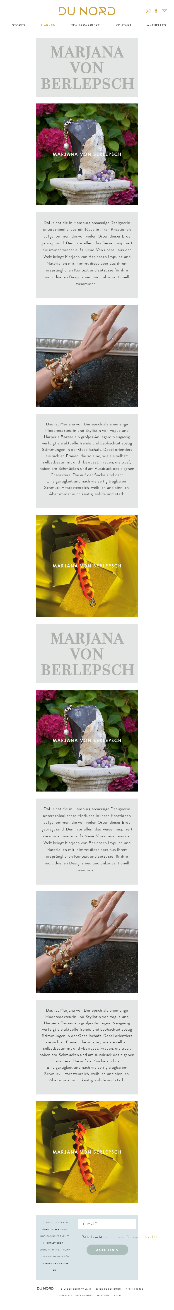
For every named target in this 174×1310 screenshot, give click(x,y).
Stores (18, 25)
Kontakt (124, 25)
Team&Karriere (85, 25)
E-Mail (118, 1295)
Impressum (66, 1295)
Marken (48, 25)
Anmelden (107, 1249)
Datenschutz (84, 1295)
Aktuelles (156, 25)
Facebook (103, 1295)
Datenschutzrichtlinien (145, 1236)
